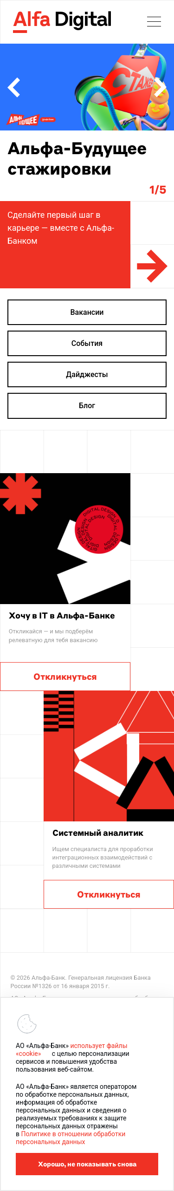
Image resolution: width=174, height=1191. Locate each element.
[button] (13, 87)
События (87, 343)
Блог (87, 405)
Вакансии (87, 312)
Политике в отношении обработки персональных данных (70, 1137)
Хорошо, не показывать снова (87, 1164)
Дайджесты (87, 374)
